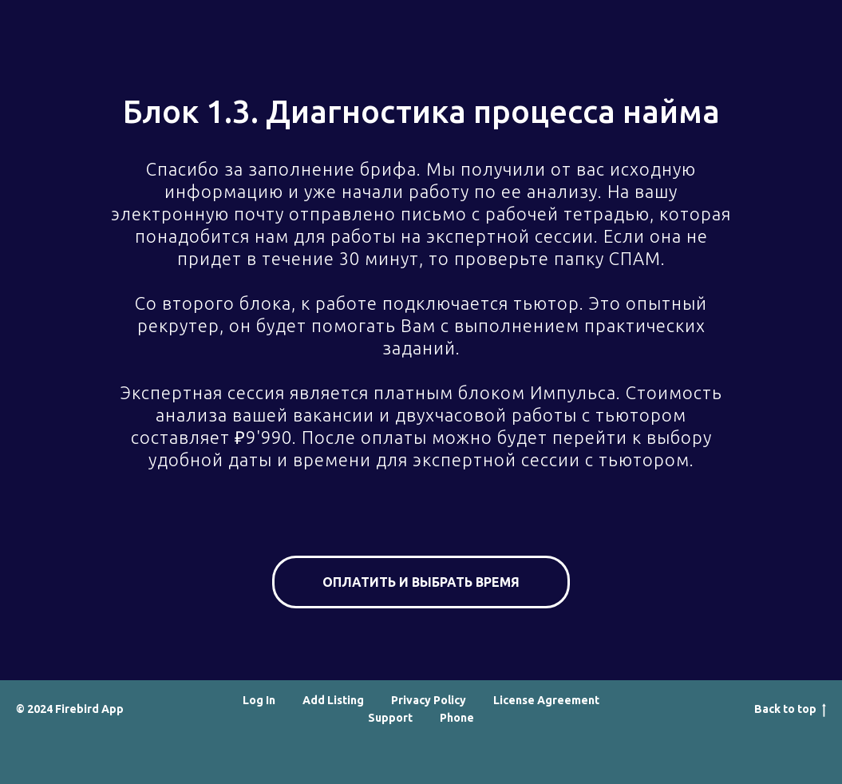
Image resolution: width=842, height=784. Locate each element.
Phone (457, 717)
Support (390, 717)
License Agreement (546, 700)
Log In (259, 700)
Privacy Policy (428, 700)
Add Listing (333, 700)
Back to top (790, 710)
